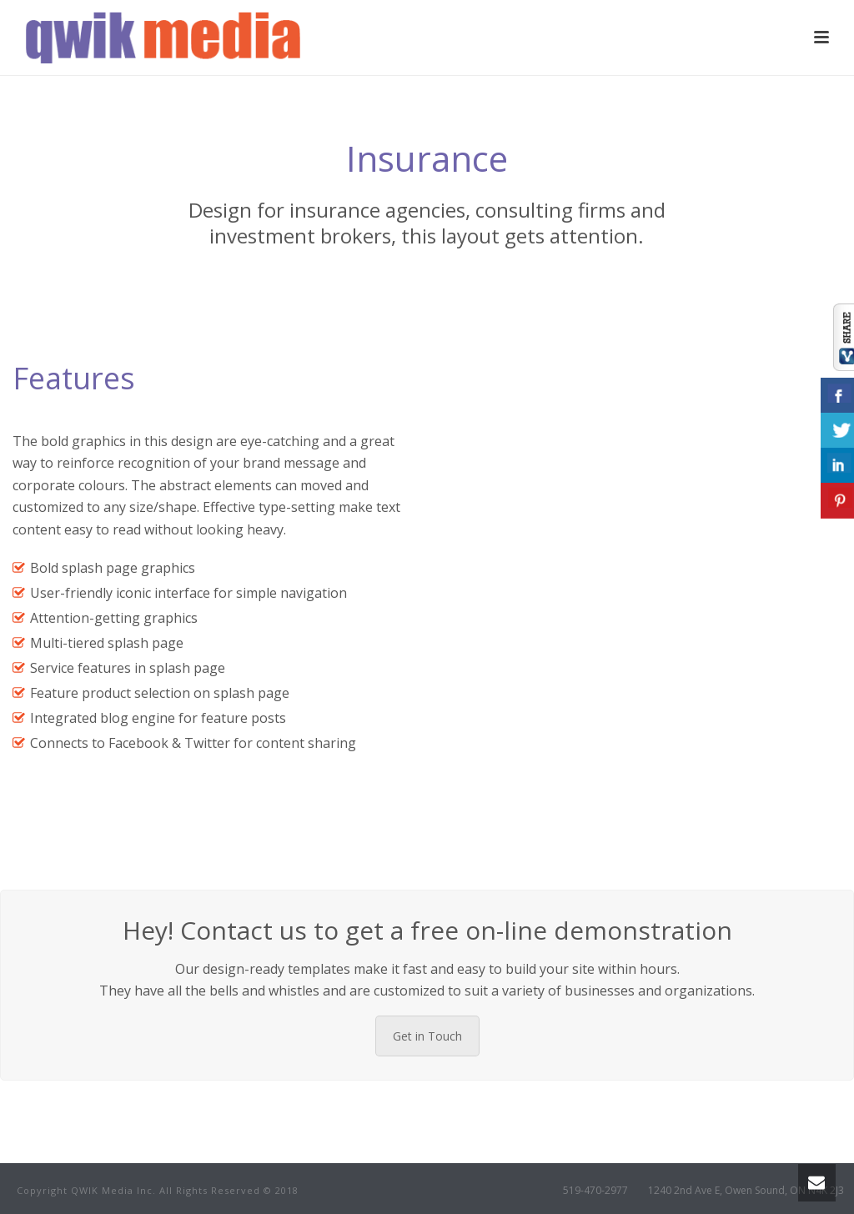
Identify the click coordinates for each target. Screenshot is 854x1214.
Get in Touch (427, 1036)
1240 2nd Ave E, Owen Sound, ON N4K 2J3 (746, 1190)
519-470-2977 (595, 1190)
